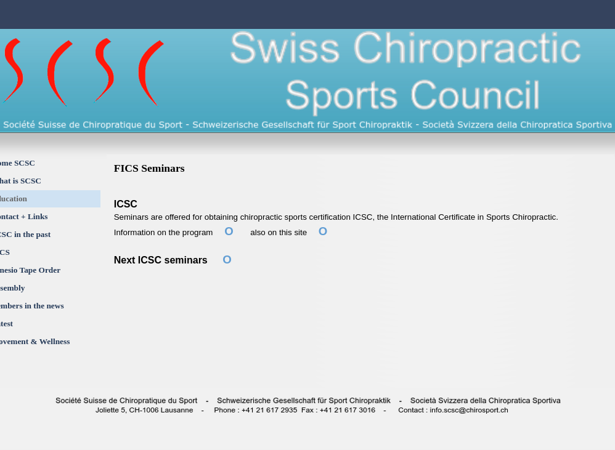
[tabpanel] (361, 262)
